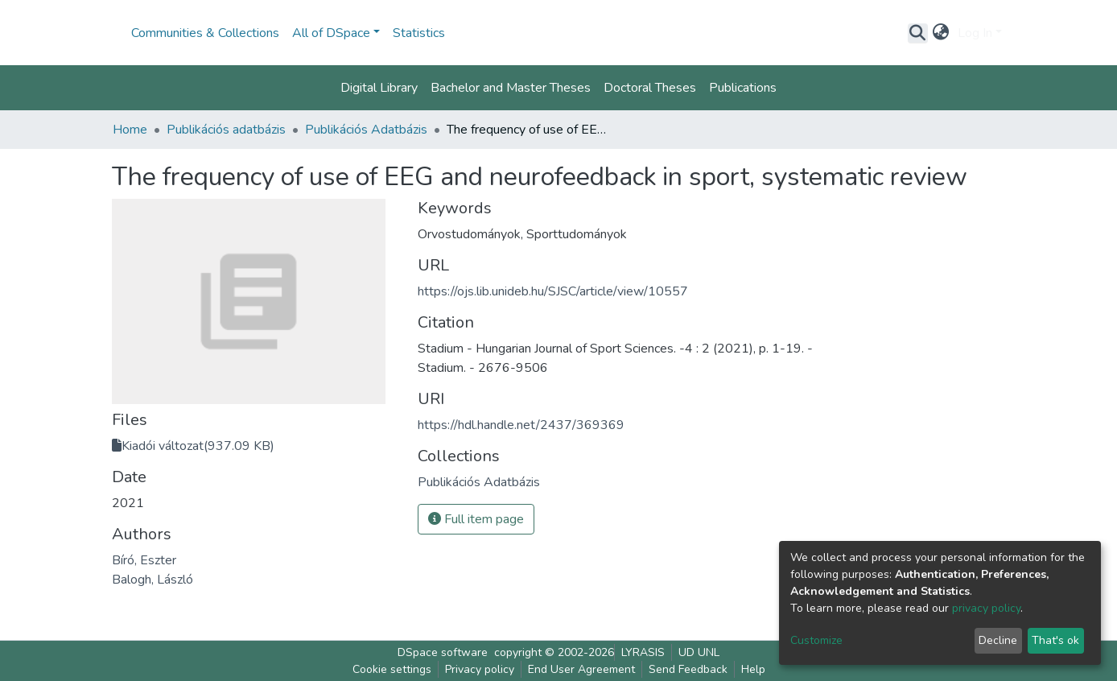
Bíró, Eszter (144, 560)
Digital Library (379, 88)
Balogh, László (152, 579)
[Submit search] (918, 33)
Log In (975, 33)
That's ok (1055, 640)
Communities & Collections (205, 33)
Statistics (419, 33)
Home (130, 129)
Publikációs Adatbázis (366, 129)
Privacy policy (479, 669)
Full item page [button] (476, 519)
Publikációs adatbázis (226, 129)
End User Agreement (581, 669)
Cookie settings (391, 669)
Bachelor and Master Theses (511, 88)
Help (753, 669)
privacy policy (986, 608)
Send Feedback (688, 669)
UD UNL (698, 652)
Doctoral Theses (650, 88)
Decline (998, 640)
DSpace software (443, 652)
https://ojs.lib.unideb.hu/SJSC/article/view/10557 (553, 291)
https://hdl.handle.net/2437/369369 (521, 425)
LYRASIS (643, 652)
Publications (743, 88)
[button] (941, 33)
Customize (816, 640)
